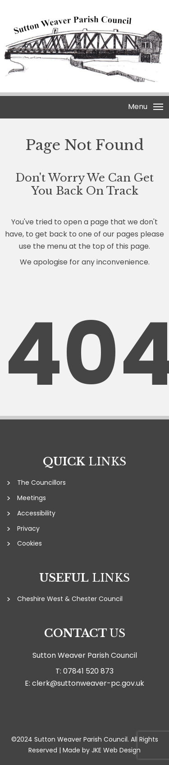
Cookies (29, 543)
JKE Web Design (116, 750)
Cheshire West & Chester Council (70, 598)
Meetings (31, 497)
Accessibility (36, 513)
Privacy (28, 528)
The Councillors (41, 482)
